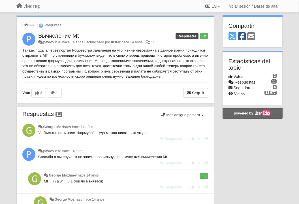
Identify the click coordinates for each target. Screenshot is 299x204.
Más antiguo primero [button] (182, 115)
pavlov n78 (52, 42)
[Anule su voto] (199, 139)
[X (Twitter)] (232, 37)
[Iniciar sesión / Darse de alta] (252, 6)
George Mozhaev (57, 127)
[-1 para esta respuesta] (206, 139)
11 (153, 42)
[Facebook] (242, 37)
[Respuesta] (171, 139)
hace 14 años (82, 127)
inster (116, 42)
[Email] (251, 37)
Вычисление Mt (58, 36)
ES (212, 6)
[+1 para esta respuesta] (192, 139)
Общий (28, 25)
